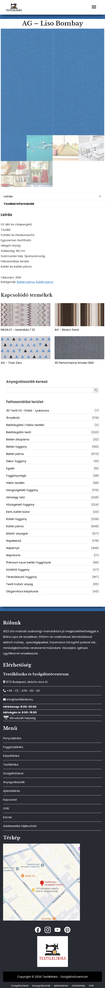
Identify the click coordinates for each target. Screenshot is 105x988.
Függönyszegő (16, 476)
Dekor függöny (16, 461)
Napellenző (13, 541)
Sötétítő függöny (18, 570)
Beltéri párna (25, 282)
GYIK (6, 808)
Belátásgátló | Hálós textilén (25, 425)
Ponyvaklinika (12, 738)
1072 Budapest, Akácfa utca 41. (25, 682)
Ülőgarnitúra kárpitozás (22, 591)
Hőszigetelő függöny (20, 504)
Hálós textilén (15, 483)
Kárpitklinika (11, 756)
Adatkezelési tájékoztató (20, 826)
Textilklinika (10, 764)
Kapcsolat (10, 800)
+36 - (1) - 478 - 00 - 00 (21, 691)
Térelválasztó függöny (21, 577)
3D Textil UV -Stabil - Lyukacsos (27, 410)
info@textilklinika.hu (18, 699)
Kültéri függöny (16, 519)
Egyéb (10, 468)
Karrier (7, 817)
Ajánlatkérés (11, 791)
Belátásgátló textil (18, 432)
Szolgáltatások (13, 773)
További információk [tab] (19, 204)
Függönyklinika (13, 747)
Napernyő (13, 548)
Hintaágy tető (15, 497)
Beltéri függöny (16, 447)
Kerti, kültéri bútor (18, 512)
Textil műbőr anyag (19, 584)
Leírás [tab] (8, 196)
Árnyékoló (13, 418)
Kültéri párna (44, 282)
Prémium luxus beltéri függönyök (28, 562)
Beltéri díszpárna (17, 439)
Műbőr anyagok (17, 533)
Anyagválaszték (14, 782)
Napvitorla (13, 555)
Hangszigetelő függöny (22, 490)
